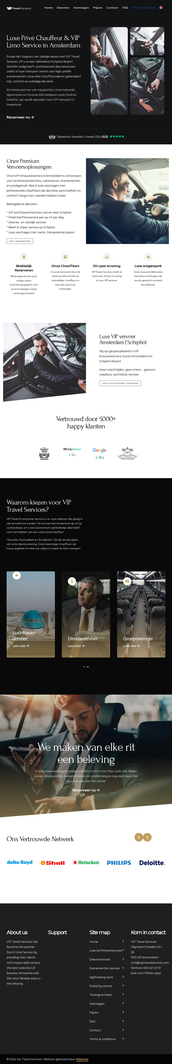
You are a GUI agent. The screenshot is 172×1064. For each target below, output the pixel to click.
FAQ (125, 7)
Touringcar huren (100, 994)
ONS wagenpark (19, 241)
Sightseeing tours (101, 977)
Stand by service (100, 986)
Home (49, 7)
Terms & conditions (102, 1039)
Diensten (63, 7)
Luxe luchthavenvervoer (105, 950)
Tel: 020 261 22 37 (143, 7)
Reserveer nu (20, 117)
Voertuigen (81, 7)
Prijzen (97, 7)
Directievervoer (99, 959)
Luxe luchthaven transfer (120, 383)
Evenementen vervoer (104, 968)
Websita (82, 1059)
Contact (112, 7)
